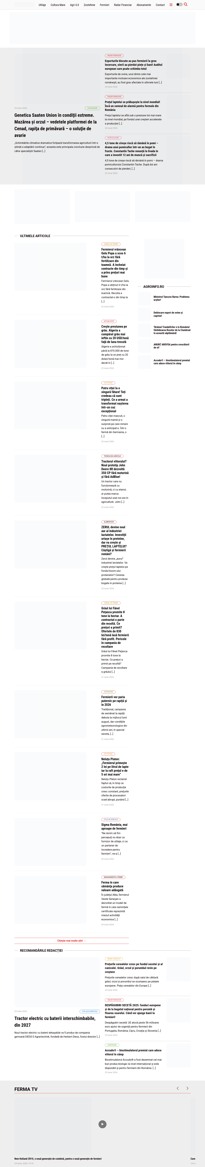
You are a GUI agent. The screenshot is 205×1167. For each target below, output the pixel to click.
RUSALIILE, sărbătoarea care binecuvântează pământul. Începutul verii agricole (101, 940)
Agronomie (92, 122)
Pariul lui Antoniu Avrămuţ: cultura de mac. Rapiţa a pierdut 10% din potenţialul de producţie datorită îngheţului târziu (42, 1024)
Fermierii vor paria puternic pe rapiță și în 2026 (88, 498)
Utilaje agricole (68, 573)
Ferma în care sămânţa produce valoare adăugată (89, 614)
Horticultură (113, 137)
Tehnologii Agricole (69, 364)
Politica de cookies (124, 1157)
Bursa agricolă (113, 667)
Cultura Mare (58, 5)
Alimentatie (66, 402)
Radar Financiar (123, 5)
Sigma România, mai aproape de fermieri (84, 578)
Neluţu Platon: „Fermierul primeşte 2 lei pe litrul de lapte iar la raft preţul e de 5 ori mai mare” (91, 538)
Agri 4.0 (74, 5)
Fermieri (104, 5)
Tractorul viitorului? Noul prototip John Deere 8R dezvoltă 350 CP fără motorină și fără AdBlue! (89, 371)
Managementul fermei (70, 609)
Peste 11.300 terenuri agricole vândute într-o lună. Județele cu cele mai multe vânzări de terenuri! (100, 1024)
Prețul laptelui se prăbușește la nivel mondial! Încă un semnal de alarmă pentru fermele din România (131, 105)
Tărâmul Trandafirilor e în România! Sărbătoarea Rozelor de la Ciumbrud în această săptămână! (172, 331)
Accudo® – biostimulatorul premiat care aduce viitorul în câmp (169, 365)
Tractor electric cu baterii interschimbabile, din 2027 (44, 743)
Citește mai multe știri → (71, 648)
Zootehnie (89, 5)
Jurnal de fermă (68, 243)
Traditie (80, 931)
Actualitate (66, 285)
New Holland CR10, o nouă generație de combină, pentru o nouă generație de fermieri (58, 865)
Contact (160, 5)
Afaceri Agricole (84, 1015)
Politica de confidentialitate (148, 1157)
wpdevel (32, 1160)
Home (94, 1157)
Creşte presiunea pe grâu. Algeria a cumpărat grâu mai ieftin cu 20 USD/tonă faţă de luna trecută (93, 292)
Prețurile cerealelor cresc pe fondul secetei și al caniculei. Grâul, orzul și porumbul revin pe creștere (134, 675)
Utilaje (42, 5)
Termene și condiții (172, 1157)
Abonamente (144, 5)
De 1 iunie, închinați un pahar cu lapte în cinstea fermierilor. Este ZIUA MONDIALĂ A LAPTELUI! (42, 940)
